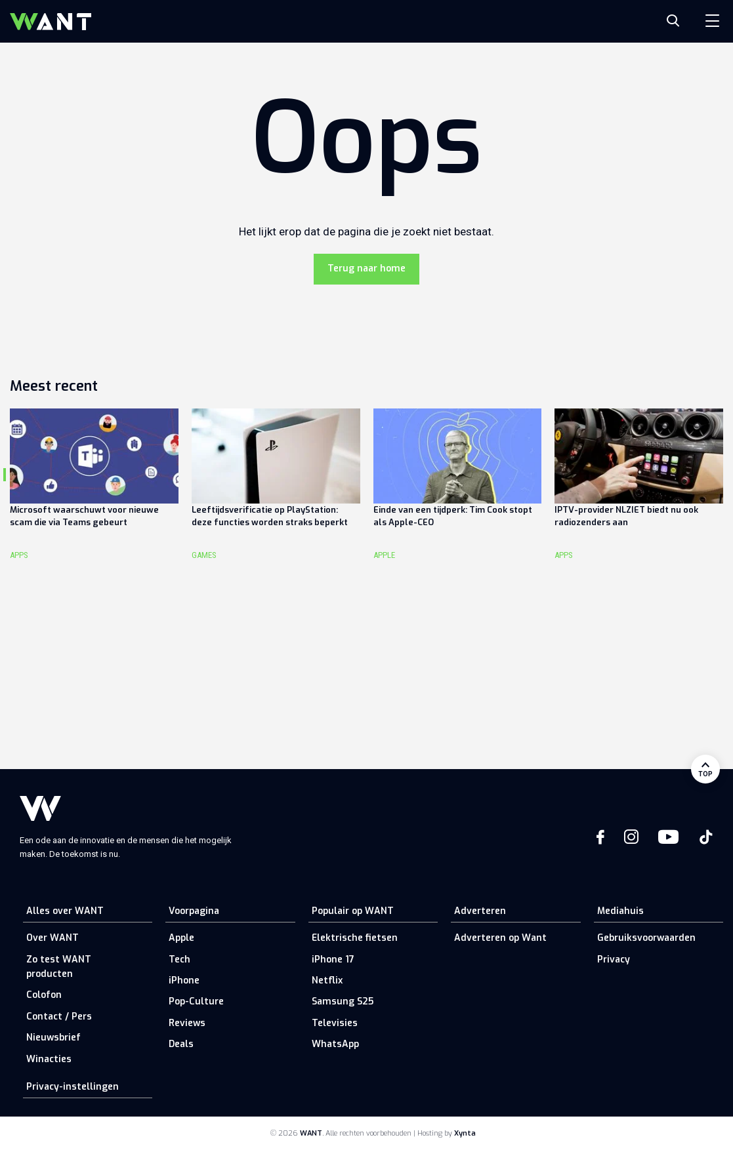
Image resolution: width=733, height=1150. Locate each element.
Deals (181, 1044)
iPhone (184, 980)
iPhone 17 (333, 959)
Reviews (187, 1023)
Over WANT (52, 938)
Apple (181, 938)
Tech (179, 959)
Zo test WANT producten (58, 966)
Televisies (335, 1023)
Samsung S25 (342, 1001)
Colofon (44, 995)
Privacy (613, 959)
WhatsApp (335, 1044)
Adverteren (480, 911)
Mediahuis (620, 911)
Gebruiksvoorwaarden (646, 938)
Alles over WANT (65, 911)
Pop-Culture (196, 1001)
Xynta (465, 1133)
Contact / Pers (59, 1016)
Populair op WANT (353, 911)
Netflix (327, 980)
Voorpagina (194, 911)
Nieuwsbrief (53, 1037)
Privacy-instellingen (72, 1087)
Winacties (49, 1059)
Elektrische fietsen (355, 938)
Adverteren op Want (500, 938)
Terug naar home (366, 268)
